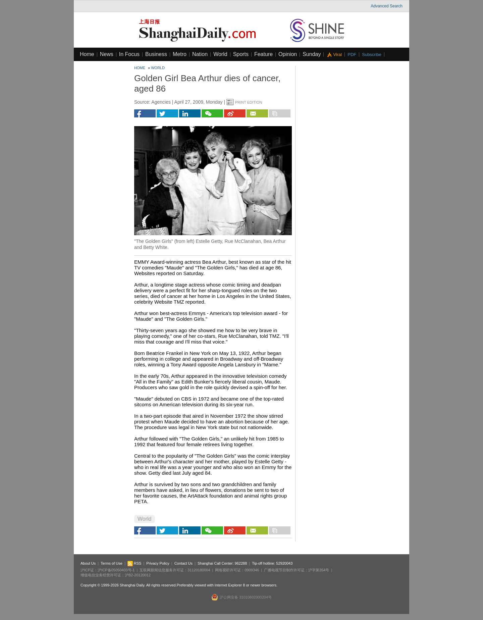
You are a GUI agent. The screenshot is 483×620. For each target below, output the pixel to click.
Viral (337, 54)
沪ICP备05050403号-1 (116, 570)
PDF (351, 54)
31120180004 (198, 570)
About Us (88, 563)
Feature (263, 54)
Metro (179, 54)
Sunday (312, 54)
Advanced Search (386, 6)
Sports (241, 54)
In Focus (129, 54)
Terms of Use (111, 563)
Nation (200, 54)
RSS (134, 563)
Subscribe (371, 54)
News (106, 54)
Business (156, 54)
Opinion (287, 54)
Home (87, 54)
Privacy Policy (157, 563)
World (220, 54)
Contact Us (183, 563)
